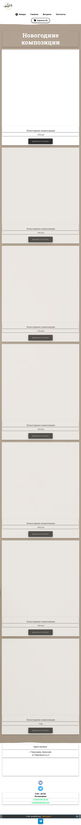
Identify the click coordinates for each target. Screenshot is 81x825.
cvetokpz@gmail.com (40, 803)
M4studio (46, 816)
